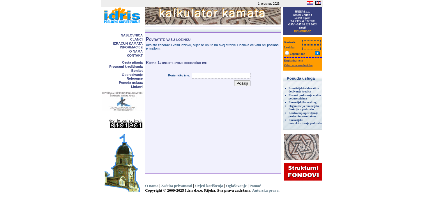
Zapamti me (297, 53)
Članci (136, 39)
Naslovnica (132, 35)
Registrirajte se (293, 60)
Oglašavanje (236, 185)
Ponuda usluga (131, 82)
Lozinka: (289, 47)
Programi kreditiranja (126, 66)
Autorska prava (265, 190)
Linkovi (137, 86)
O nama (136, 51)
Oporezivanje (132, 74)
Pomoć (255, 185)
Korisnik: (290, 42)
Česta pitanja (132, 62)
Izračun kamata (128, 43)
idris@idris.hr (302, 30)
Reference (135, 78)
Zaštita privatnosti (176, 185)
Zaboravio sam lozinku (298, 65)
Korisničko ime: (179, 75)
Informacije (131, 47)
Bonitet (137, 70)
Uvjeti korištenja (209, 185)
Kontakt (135, 55)
